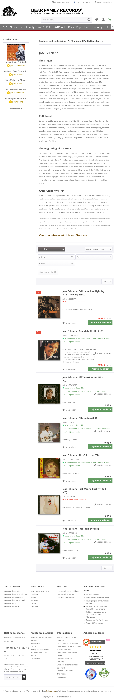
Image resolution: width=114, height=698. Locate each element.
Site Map (60, 661)
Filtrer (43, 249)
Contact (34, 646)
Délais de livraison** (65, 658)
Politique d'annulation (40, 649)
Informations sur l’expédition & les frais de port (69, 648)
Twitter (33, 603)
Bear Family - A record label (68, 591)
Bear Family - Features (66, 594)
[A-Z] (4, 27)
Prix (78, 257)
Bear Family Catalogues (13, 597)
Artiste (42, 257)
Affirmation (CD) (80, 418)
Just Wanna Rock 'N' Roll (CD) (84, 490)
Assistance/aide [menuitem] (102, 2)
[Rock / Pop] (75, 27)
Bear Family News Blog (40, 591)
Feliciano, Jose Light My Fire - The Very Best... (84, 293)
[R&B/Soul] (59, 27)
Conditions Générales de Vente (67, 654)
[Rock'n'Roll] (44, 27)
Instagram (35, 597)
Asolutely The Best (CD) (83, 331)
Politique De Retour (65, 670)
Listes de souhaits (60, 2)
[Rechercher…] (66, 19)
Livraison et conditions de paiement (67, 666)
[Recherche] (89, 19)
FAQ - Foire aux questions (67, 643)
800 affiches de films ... (16, 80)
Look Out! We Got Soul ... (16, 62)
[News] (13, 27)
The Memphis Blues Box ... (15, 98)
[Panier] (110, 19)
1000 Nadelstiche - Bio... (16, 89)
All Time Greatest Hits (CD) (83, 379)
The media (61, 674)
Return (33, 655)
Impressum (61, 677)
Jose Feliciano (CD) (81, 528)
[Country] (97, 27)
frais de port (51, 691)
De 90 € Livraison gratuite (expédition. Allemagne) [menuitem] (96, 607)
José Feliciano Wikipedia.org (63, 235)
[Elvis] (87, 27)
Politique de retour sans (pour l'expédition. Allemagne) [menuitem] (96, 614)
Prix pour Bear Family (66, 597)
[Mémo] (96, 19)
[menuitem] (66, 19)
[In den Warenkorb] (100, 369)
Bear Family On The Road (14, 600)
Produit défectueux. (39, 652)
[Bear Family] (27, 27)
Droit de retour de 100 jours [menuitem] (97, 597)
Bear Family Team (11, 606)
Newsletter (35, 658)
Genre (42, 263)
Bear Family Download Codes (16, 594)
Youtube (34, 606)
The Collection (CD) (81, 455)
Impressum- (36, 643)
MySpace (34, 600)
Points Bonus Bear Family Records (41, 639)
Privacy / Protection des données (67, 639)
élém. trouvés (48, 272)
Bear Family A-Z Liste (12, 591)
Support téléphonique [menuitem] (95, 623)
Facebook (35, 594)
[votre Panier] (103, 19)
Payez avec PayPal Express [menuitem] (97, 620)
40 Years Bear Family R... (16, 71)
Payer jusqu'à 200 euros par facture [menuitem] (97, 602)
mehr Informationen (100, 322)
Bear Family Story (11, 603)
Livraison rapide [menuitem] (92, 594)
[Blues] (109, 27)
